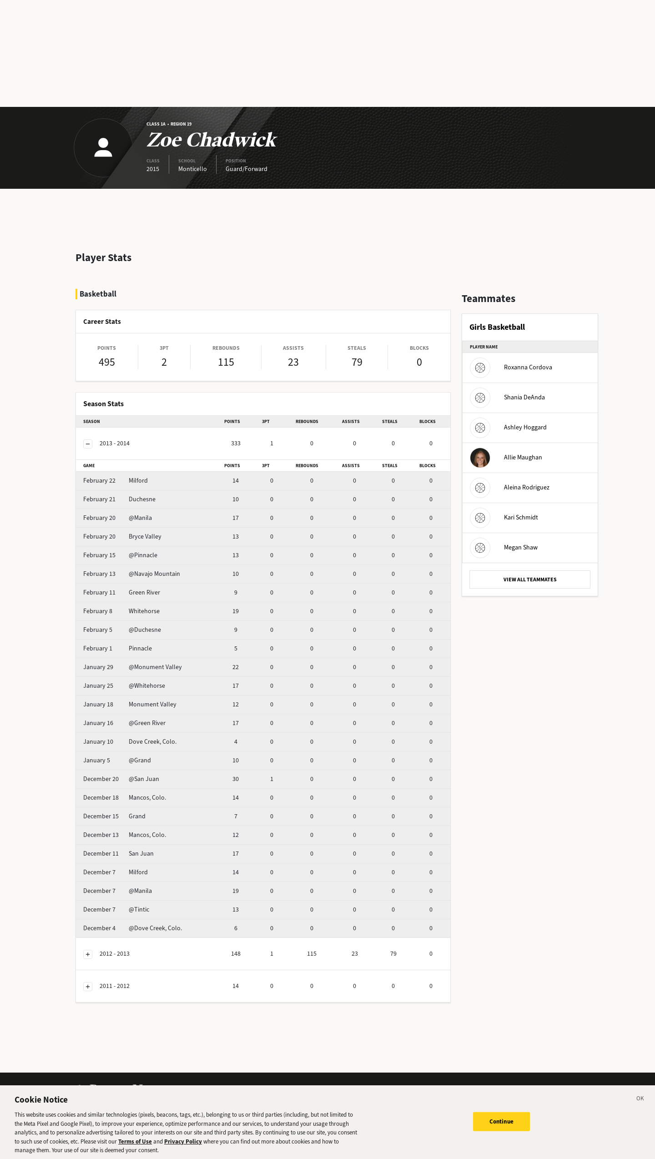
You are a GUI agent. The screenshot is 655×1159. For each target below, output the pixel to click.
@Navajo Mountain (131, 573)
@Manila (117, 518)
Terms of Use (135, 1146)
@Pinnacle (120, 555)
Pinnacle (117, 648)
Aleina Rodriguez (509, 487)
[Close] (640, 1105)
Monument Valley (129, 704)
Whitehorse (121, 611)
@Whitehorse (124, 685)
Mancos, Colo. (124, 797)
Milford (115, 480)
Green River (121, 592)
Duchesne (119, 499)
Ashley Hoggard (508, 427)
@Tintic (116, 909)
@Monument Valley (132, 667)
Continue (501, 1126)
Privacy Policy (183, 1146)
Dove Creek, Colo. (129, 741)
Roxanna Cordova (511, 367)
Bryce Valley (122, 536)
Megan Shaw (504, 547)
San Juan (118, 853)
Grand (114, 816)
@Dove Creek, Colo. (132, 928)
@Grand (117, 760)
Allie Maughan (506, 457)
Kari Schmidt (504, 517)
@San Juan (121, 779)
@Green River (124, 723)
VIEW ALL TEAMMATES (530, 579)
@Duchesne (122, 629)
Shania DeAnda (507, 397)
